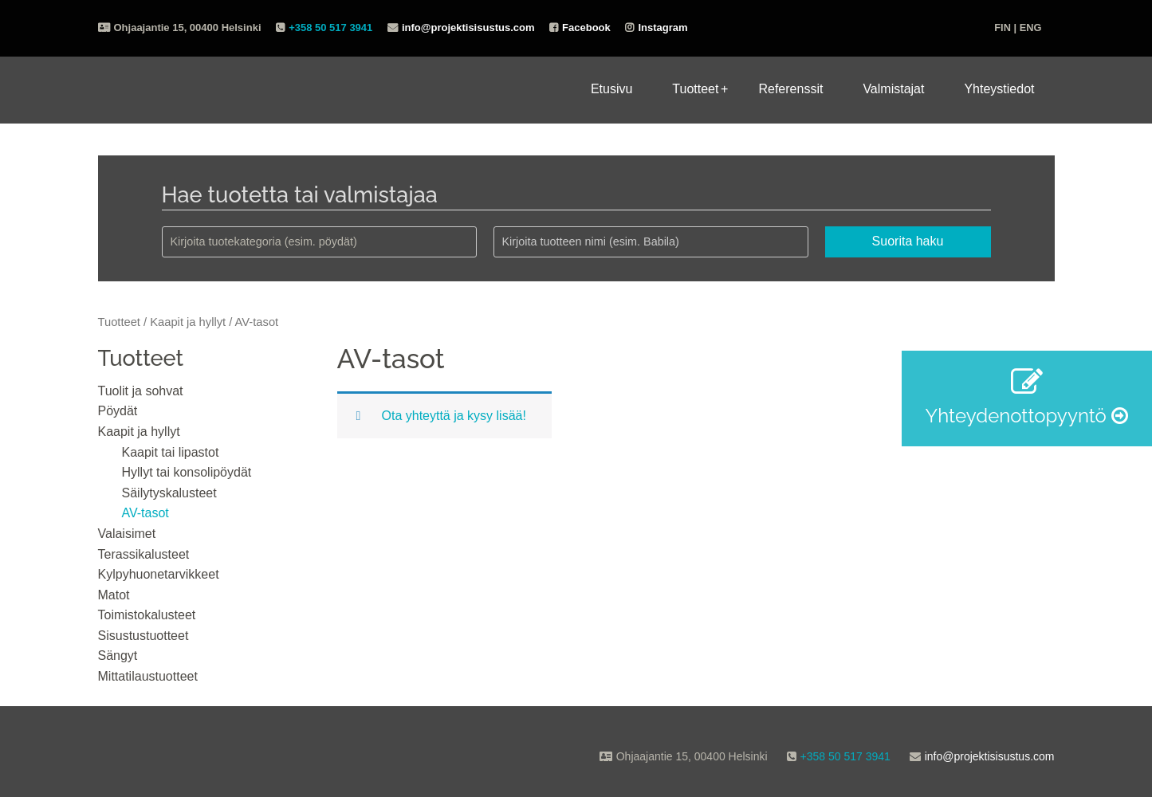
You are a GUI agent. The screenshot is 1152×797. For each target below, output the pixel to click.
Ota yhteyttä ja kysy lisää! (454, 415)
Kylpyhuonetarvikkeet (158, 574)
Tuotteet (695, 89)
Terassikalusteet (144, 554)
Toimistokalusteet (147, 615)
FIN (1002, 27)
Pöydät (118, 411)
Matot (114, 595)
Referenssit (790, 89)
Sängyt (118, 655)
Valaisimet (127, 533)
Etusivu (611, 89)
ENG (1031, 27)
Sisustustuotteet (143, 635)
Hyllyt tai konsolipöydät (187, 472)
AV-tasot (145, 513)
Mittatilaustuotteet (148, 676)
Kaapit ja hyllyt (188, 322)
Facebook (586, 27)
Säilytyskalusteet (169, 493)
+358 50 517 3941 (330, 27)
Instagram (662, 27)
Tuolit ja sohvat (140, 391)
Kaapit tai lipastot (170, 452)
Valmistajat (893, 89)
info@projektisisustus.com (468, 27)
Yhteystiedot (999, 89)
